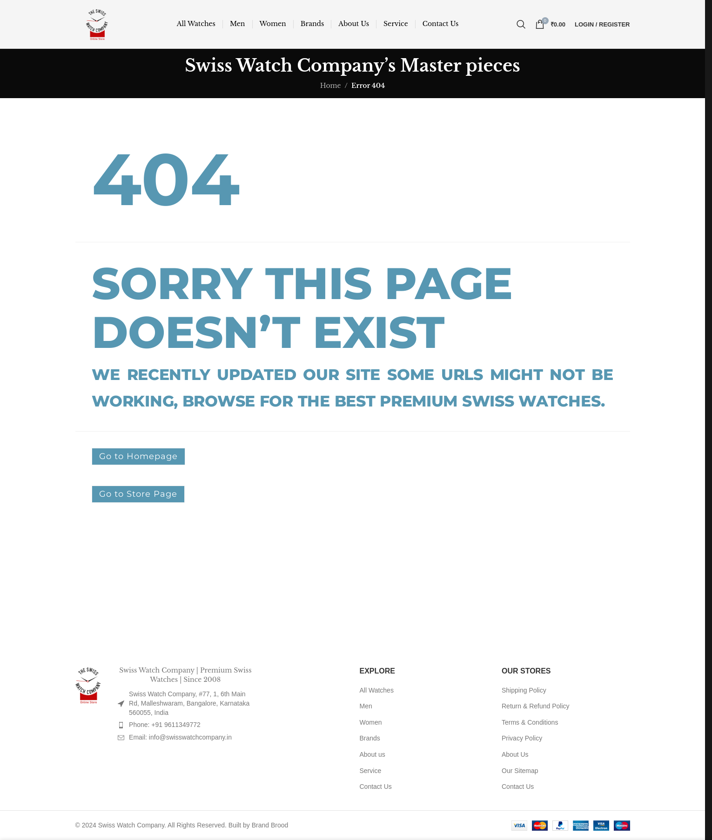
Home (330, 85)
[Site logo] (97, 23)
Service (371, 770)
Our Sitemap (520, 770)
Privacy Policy (522, 738)
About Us (515, 754)
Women (371, 722)
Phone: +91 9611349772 (165, 724)
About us (372, 754)
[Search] (521, 24)
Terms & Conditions (530, 722)
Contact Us (376, 786)
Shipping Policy (524, 690)
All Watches (377, 690)
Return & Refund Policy (536, 706)
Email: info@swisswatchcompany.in (180, 737)
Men (366, 706)
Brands (370, 738)
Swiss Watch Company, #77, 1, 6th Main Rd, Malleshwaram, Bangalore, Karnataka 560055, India (189, 703)
